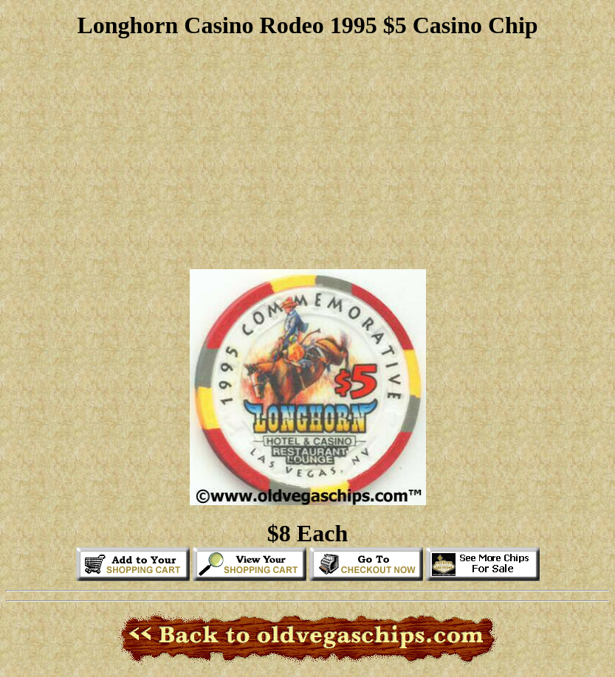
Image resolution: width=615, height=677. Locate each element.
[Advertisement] (307, 154)
